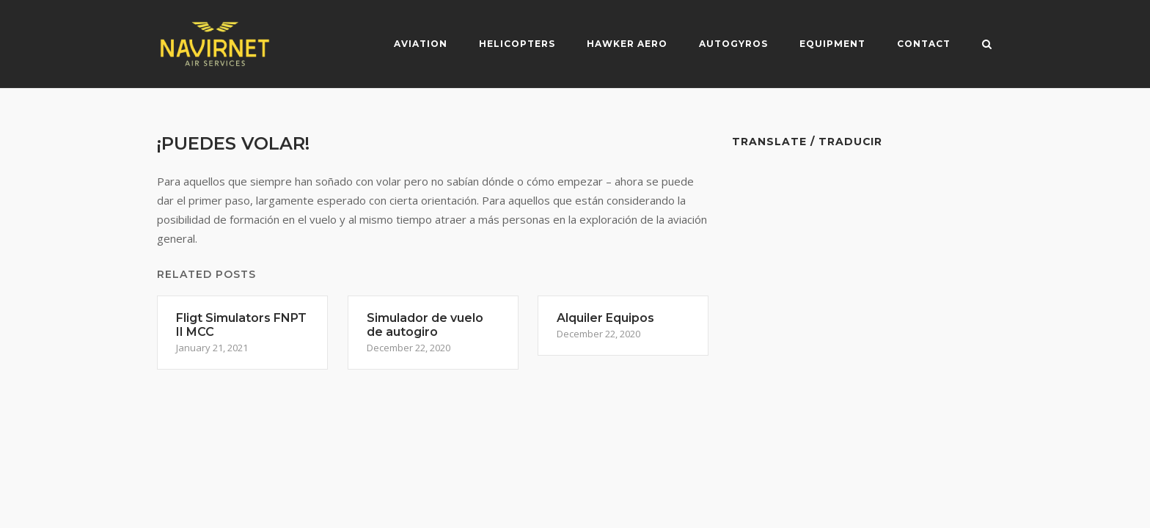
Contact (924, 43)
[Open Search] (987, 45)
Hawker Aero (627, 43)
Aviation (420, 43)
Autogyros (733, 43)
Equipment (832, 43)
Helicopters (517, 43)
